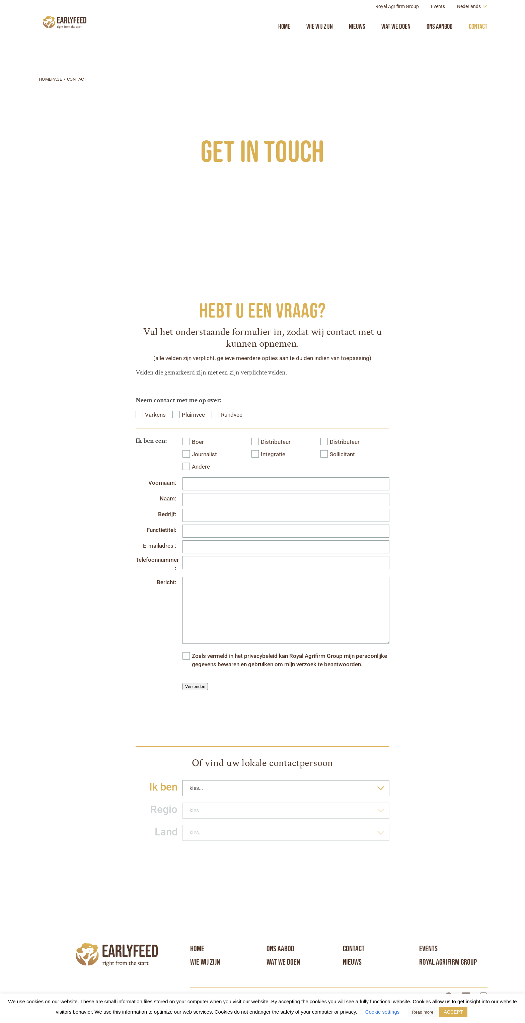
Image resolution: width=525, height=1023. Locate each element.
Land (166, 832)
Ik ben (163, 787)
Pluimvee (193, 415)
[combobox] (285, 788)
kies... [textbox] (196, 788)
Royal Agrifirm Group (397, 21)
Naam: (168, 498)
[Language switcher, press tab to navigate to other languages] (472, 21)
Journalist (204, 454)
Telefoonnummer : (156, 564)
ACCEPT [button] (453, 1012)
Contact (478, 41)
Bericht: (166, 582)
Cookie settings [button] (382, 1012)
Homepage (50, 79)
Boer (198, 442)
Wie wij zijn (319, 41)
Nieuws (357, 41)
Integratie (273, 454)
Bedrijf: (167, 514)
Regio (163, 809)
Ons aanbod (440, 41)
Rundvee (231, 415)
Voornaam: (162, 483)
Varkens (155, 415)
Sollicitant (342, 454)
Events (438, 21)
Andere (201, 467)
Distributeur (276, 442)
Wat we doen (395, 41)
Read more (422, 1012)
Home (284, 41)
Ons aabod (280, 948)
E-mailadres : (159, 546)
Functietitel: (161, 530)
